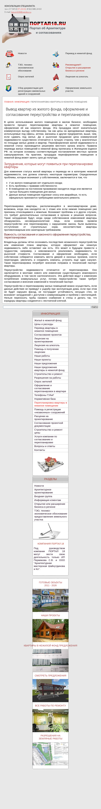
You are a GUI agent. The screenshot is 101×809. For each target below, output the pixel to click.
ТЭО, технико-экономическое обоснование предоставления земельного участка (50, 520)
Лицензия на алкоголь (47, 349)
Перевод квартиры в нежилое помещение (46, 334)
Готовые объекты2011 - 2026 (50, 588)
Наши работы (42, 360)
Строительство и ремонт (48, 378)
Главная (8, 106)
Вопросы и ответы (44, 450)
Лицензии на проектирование (43, 344)
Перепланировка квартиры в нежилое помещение (50, 409)
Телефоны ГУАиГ (44, 399)
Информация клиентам (47, 504)
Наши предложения (45, 368)
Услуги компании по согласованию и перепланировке (45, 444)
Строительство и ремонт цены (48, 436)
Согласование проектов (48, 339)
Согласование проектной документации (48, 429)
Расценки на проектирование (43, 422)
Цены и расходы (43, 328)
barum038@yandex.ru (21, 12)
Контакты (39, 454)
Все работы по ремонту (50, 710)
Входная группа (43, 500)
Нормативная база (45, 403)
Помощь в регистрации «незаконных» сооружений (49, 415)
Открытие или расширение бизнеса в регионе (49, 510)
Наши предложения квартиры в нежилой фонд (49, 373)
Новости (39, 490)
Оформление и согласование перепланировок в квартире (50, 393)
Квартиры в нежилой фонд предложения (50, 650)
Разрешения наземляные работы (50, 742)
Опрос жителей (43, 386)
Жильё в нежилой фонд (48, 325)
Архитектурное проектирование (43, 495)
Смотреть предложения (50, 680)
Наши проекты (42, 364)
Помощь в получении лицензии (46, 355)
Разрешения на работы (47, 382)
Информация (22, 106)
